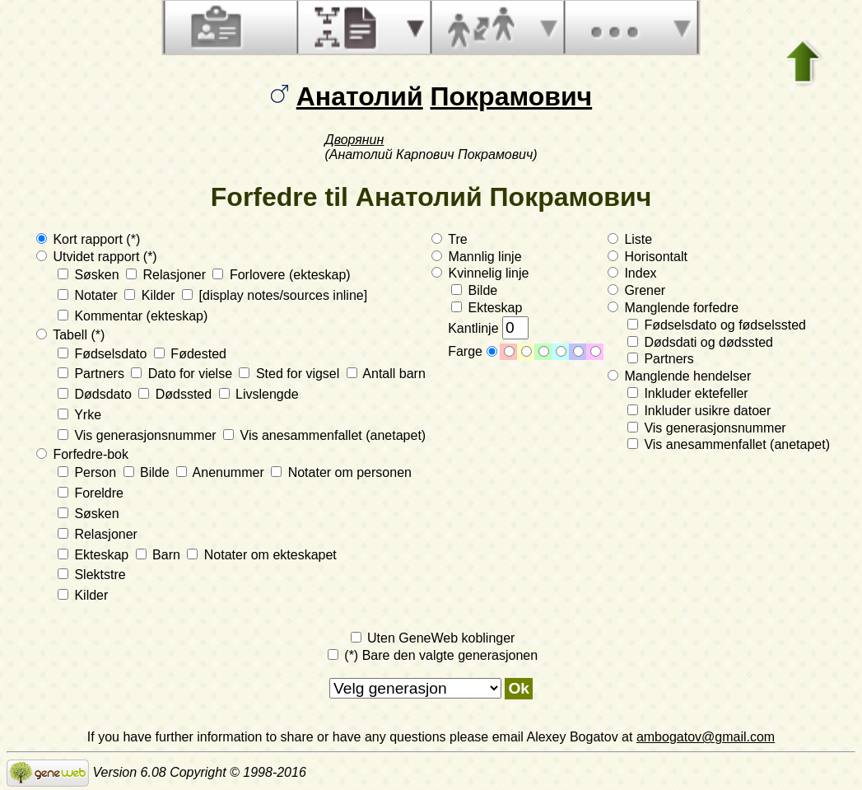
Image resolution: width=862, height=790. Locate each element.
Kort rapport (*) (88, 239)
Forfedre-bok (82, 454)
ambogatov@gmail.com (705, 737)
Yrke (79, 415)
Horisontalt (647, 257)
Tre (449, 239)
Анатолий (359, 96)
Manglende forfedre (673, 308)
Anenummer (222, 472)
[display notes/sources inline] (274, 295)
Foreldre (90, 493)
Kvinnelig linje (480, 273)
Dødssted (176, 394)
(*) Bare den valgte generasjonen (433, 655)
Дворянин (354, 140)
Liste (630, 239)
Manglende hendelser (679, 376)
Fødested (190, 354)
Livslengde (259, 394)
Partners (93, 374)
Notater (89, 295)
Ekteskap (95, 555)
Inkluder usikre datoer (699, 411)
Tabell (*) (70, 335)
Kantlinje (488, 328)
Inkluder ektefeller (687, 393)
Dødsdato (96, 394)
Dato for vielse (183, 374)
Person (89, 472)
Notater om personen (341, 472)
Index (632, 273)
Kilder (151, 295)
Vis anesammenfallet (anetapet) (324, 435)
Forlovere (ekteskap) (281, 275)
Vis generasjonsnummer (139, 435)
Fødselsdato (104, 354)
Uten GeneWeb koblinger (433, 638)
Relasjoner (167, 275)
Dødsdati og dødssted (700, 342)
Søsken (90, 275)
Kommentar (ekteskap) (132, 316)
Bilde (148, 472)
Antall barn (386, 374)
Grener (636, 290)
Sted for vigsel (290, 374)
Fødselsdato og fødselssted (716, 325)
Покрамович (512, 96)
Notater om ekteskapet (261, 555)
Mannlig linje (476, 257)
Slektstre (92, 575)
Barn (160, 555)
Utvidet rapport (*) (96, 257)
